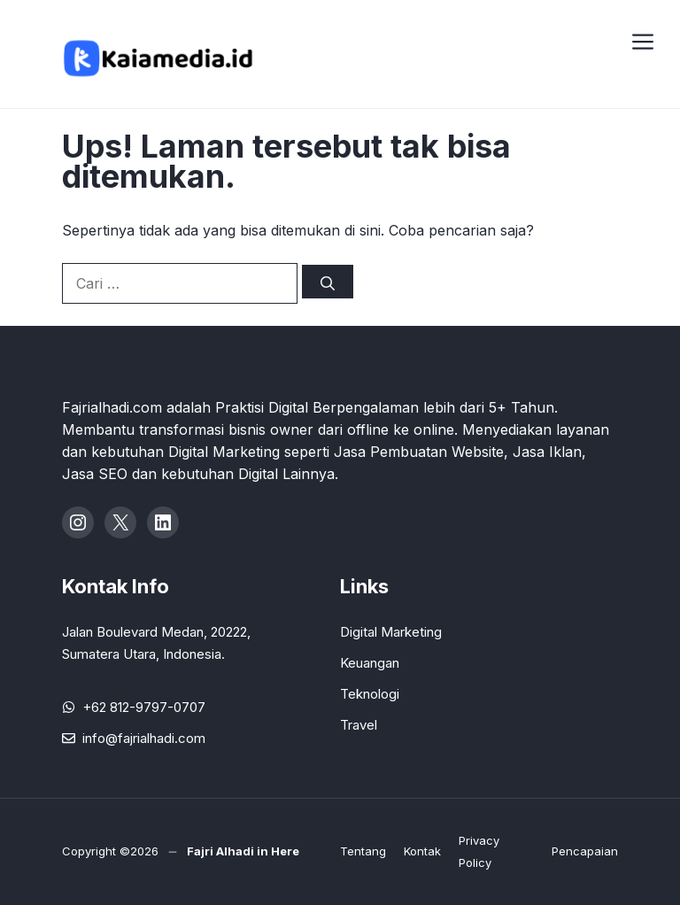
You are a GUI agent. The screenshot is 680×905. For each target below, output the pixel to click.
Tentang (363, 851)
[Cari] (327, 281)
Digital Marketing (391, 631)
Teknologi (369, 693)
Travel (358, 724)
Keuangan (369, 662)
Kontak (422, 851)
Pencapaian (585, 851)
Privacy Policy (479, 851)
